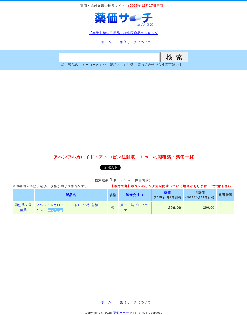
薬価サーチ (121, 312)
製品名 (71, 195)
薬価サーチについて (135, 42)
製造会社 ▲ (135, 195)
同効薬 (20, 205)
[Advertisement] (123, 112)
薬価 (167, 193)
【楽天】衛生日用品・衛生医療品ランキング (123, 33)
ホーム (106, 42)
